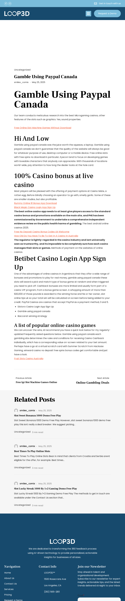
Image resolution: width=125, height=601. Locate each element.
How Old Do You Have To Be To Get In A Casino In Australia (46, 235)
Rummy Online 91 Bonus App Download (35, 203)
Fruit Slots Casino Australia (28, 358)
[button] (88, 13)
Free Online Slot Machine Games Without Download (42, 127)
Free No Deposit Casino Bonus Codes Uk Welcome (41, 231)
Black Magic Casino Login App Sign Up (35, 207)
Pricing (8, 594)
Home (7, 572)
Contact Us (10, 583)
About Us (9, 578)
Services (9, 589)
